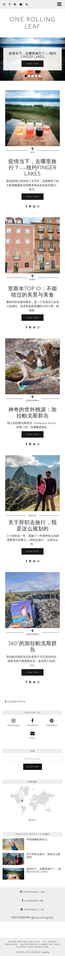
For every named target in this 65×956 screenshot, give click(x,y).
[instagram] (4, 4)
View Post (32, 64)
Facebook (32, 900)
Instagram (32, 892)
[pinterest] (15, 4)
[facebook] (9, 4)
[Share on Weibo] (34, 207)
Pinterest (32, 909)
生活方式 (32, 515)
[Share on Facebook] (26, 207)
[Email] (21, 4)
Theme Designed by (32, 952)
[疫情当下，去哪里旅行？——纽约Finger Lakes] (13, 874)
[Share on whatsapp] (38, 207)
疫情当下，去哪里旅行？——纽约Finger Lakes (32, 55)
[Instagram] (8, 930)
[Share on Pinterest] (30, 207)
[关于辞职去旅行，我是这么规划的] (13, 859)
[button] (60, 4)
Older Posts (15, 701)
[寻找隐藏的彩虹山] (13, 844)
